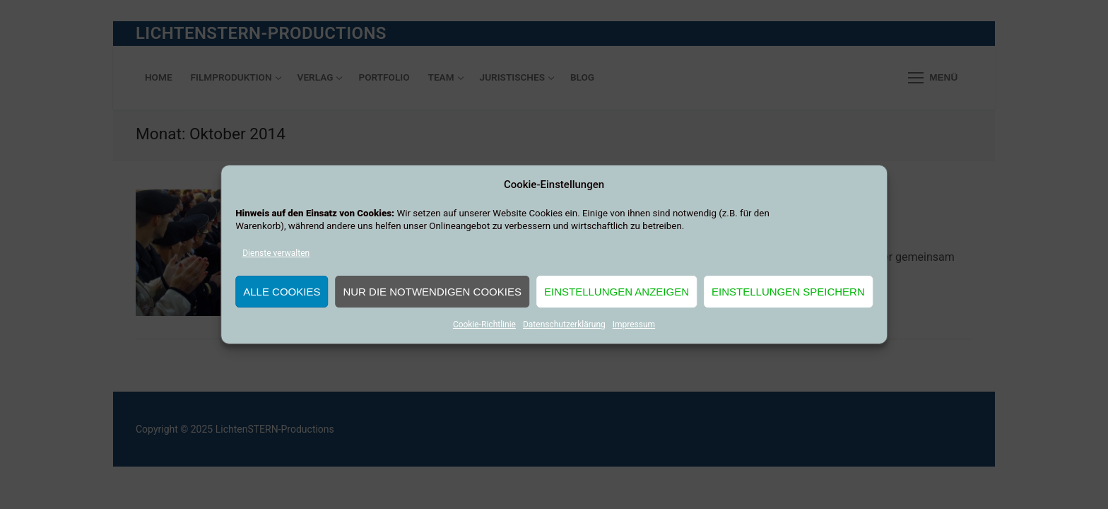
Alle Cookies (281, 292)
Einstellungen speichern (788, 292)
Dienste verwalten (276, 253)
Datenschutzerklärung (564, 324)
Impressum (634, 324)
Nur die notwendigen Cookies (432, 292)
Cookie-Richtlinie (484, 324)
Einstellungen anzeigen (616, 292)
